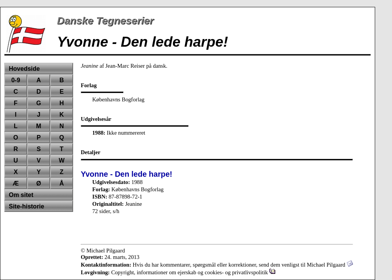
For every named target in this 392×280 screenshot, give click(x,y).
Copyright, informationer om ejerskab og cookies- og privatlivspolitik (193, 272)
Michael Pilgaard (330, 265)
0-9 (15, 80)
